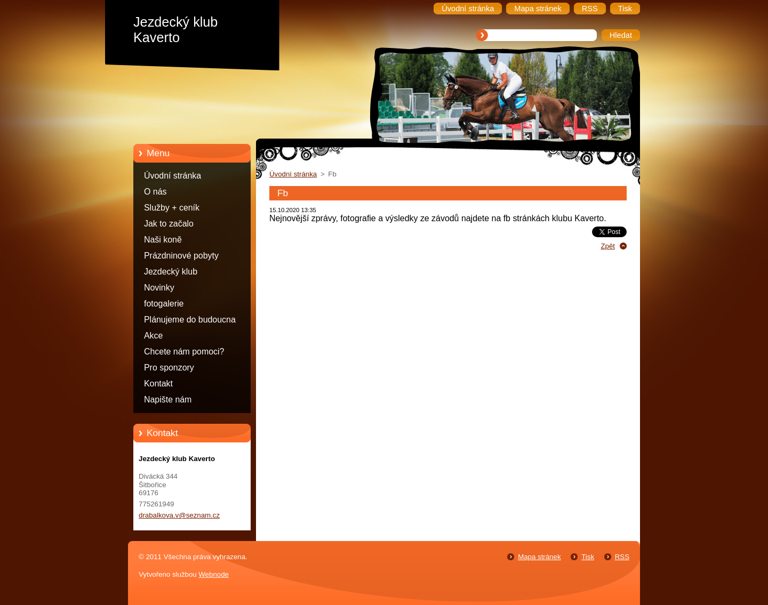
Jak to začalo (169, 223)
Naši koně (163, 239)
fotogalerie (163, 303)
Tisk (587, 557)
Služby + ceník (171, 207)
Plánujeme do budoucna (190, 319)
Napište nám (167, 399)
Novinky (159, 287)
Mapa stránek (539, 557)
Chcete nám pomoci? (184, 351)
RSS (622, 557)
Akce (153, 335)
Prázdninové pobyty (181, 255)
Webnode (213, 574)
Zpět (608, 246)
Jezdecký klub (170, 271)
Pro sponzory (169, 367)
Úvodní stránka (172, 175)
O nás (155, 191)
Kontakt (158, 383)
